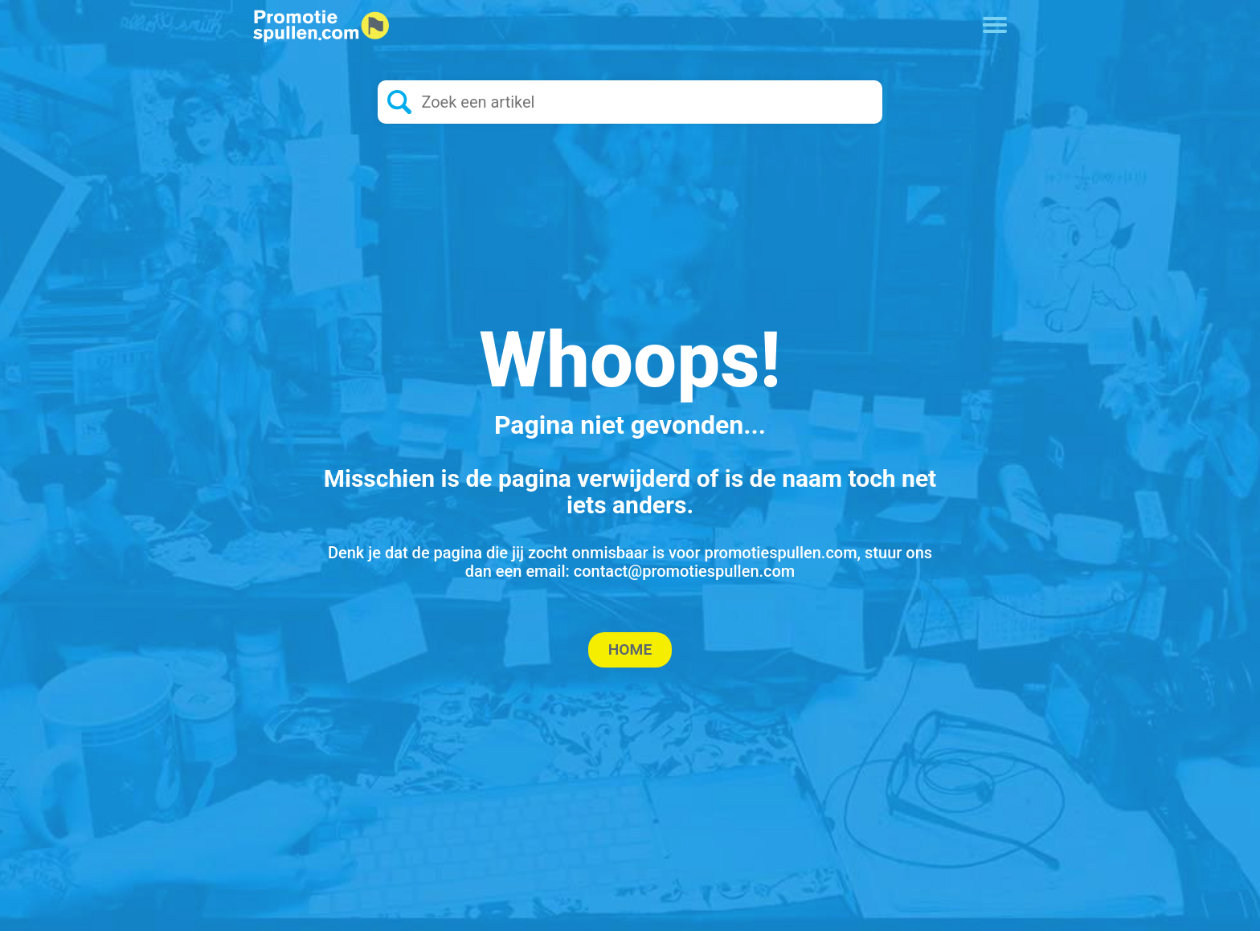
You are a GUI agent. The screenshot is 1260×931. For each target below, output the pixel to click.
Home (630, 649)
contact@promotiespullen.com (685, 571)
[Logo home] (321, 26)
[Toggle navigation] (995, 23)
